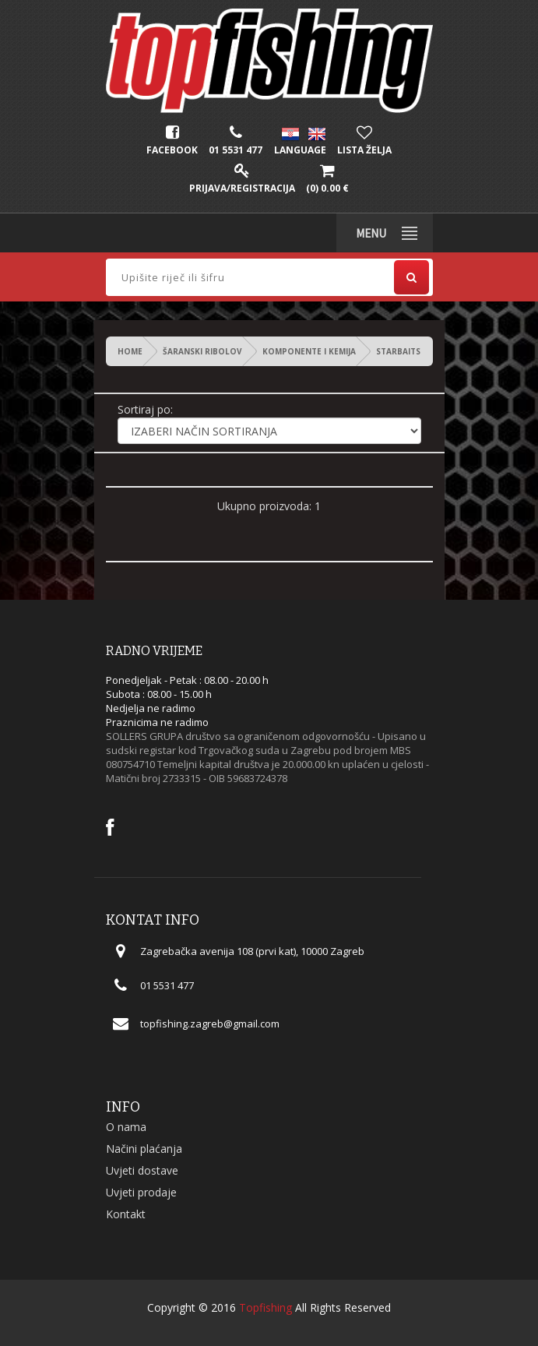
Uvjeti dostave (142, 1170)
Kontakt (126, 1214)
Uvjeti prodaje (141, 1192)
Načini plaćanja (144, 1148)
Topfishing (265, 1307)
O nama (126, 1126)
